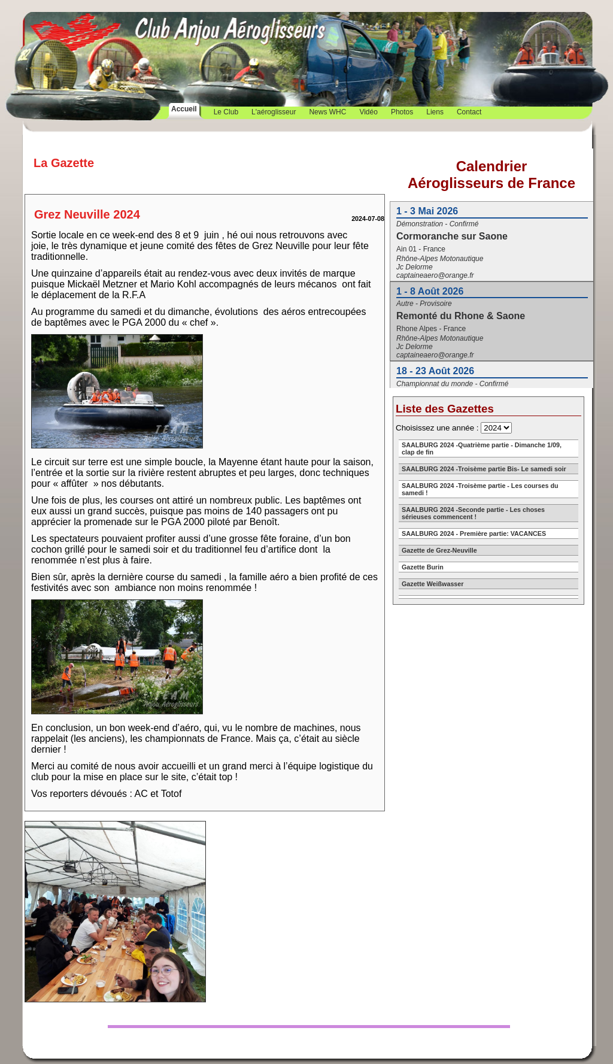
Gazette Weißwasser (432, 583)
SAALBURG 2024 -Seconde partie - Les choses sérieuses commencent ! (473, 513)
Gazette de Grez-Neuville (439, 550)
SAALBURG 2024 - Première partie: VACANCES (474, 533)
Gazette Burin (423, 567)
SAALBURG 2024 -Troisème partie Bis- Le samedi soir (484, 468)
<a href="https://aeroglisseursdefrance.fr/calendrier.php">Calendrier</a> (491, 268)
